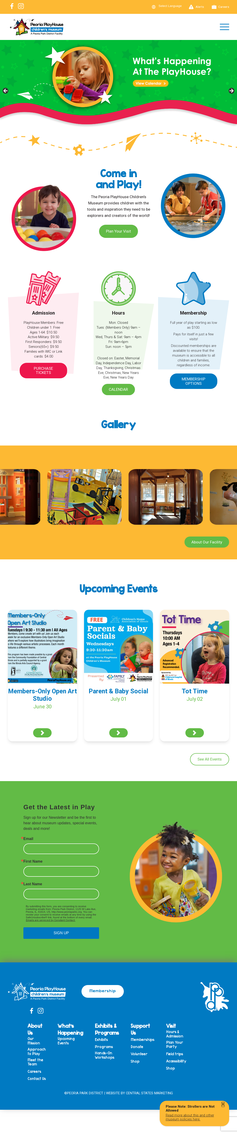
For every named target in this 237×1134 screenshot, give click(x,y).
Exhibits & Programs (107, 1029)
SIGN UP (61, 933)
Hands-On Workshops (104, 1055)
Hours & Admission (174, 1034)
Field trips (174, 1054)
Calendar (118, 389)
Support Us (140, 1029)
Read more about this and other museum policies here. (190, 1117)
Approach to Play (37, 1051)
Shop (135, 1061)
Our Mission (34, 1041)
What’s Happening (70, 1029)
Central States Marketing (149, 1093)
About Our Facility (206, 542)
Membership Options (193, 381)
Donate (137, 1047)
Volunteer (139, 1054)
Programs (104, 1047)
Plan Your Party (174, 1044)
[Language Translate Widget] (173, 5)
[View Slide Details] (118, 92)
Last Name (32, 884)
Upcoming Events (66, 1041)
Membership (102, 990)
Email (28, 839)
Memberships (142, 1039)
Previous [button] (5, 91)
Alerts (196, 7)
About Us (35, 1029)
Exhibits (101, 1039)
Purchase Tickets (43, 370)
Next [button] (231, 91)
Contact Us (37, 1078)
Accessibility (176, 1061)
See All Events (209, 759)
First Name (33, 861)
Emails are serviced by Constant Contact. (50, 920)
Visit (171, 1025)
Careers (220, 7)
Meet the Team (35, 1062)
